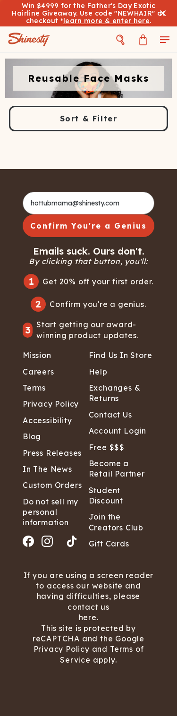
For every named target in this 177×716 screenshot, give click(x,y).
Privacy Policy (63, 649)
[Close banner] (162, 13)
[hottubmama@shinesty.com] (88, 203)
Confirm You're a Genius (88, 225)
